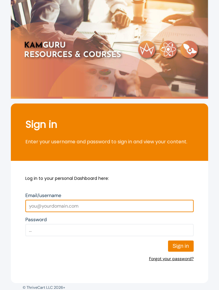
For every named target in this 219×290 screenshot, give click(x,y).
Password (36, 219)
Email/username (43, 195)
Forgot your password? (171, 258)
